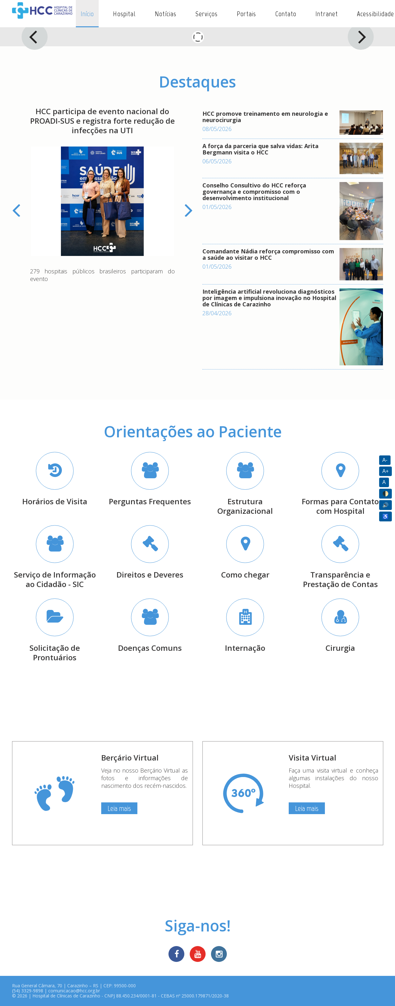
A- (384, 460)
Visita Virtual (312, 757)
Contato (286, 14)
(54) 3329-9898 (27, 991)
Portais (246, 14)
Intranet (326, 14)
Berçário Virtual (130, 757)
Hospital (124, 14)
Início (87, 14)
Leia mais (119, 808)
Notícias (165, 14)
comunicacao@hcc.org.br (74, 991)
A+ (385, 471)
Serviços (206, 14)
